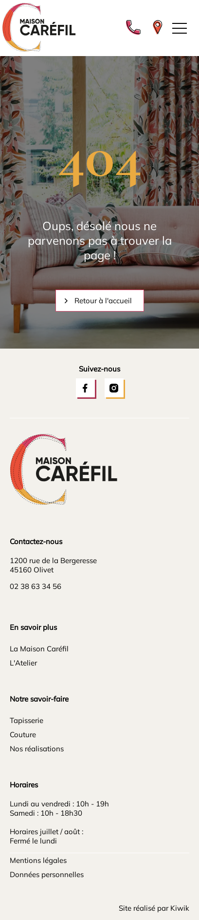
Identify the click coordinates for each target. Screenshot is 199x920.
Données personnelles (47, 874)
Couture (23, 734)
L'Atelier (23, 662)
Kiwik (179, 908)
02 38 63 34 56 (35, 586)
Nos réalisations (37, 748)
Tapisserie (26, 720)
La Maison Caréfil (39, 648)
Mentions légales (38, 860)
